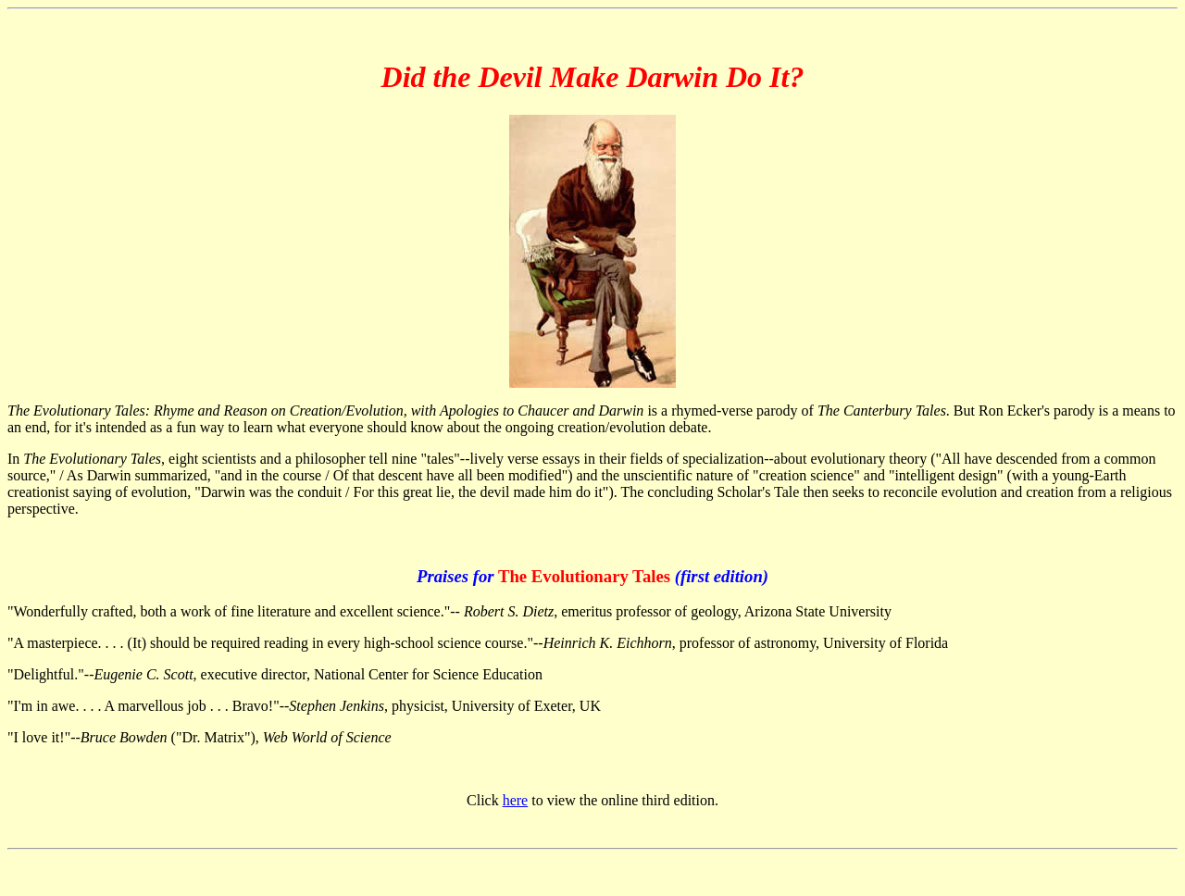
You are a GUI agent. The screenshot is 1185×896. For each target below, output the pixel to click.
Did (403, 76)
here (516, 800)
